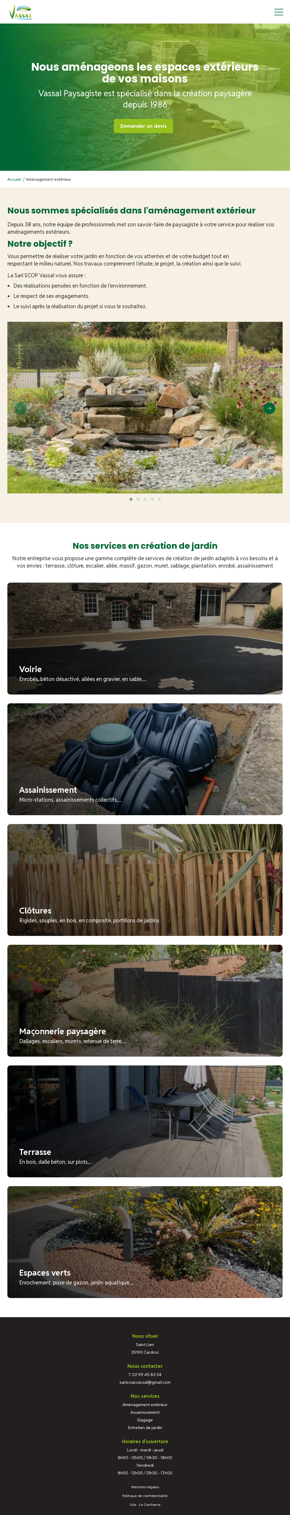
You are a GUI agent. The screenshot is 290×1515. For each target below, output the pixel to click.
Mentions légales (145, 1487)
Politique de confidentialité (145, 1496)
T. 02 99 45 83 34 (145, 1374)
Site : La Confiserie (145, 1504)
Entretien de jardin (145, 1427)
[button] (131, 499)
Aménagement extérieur (145, 1404)
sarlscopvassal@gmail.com (145, 1382)
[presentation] (21, 408)
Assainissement (145, 1412)
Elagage (145, 1420)
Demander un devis (143, 126)
